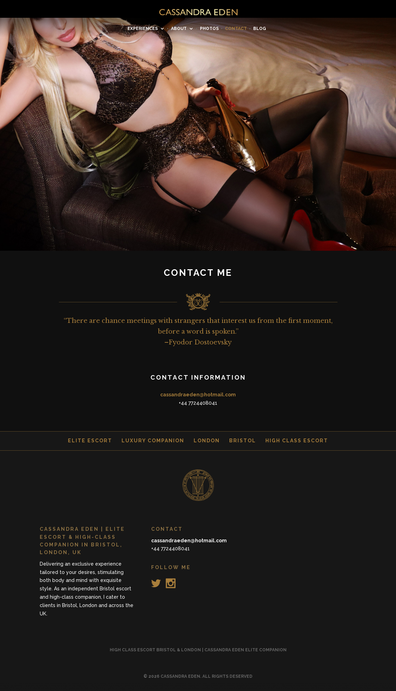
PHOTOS (209, 28)
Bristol (242, 440)
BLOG (259, 28)
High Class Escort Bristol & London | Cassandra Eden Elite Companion (198, 649)
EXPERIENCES (142, 28)
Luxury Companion (153, 440)
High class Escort (296, 440)
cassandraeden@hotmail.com (198, 394)
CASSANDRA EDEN (180, 676)
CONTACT (236, 28)
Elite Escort (90, 440)
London (207, 440)
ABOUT (179, 28)
